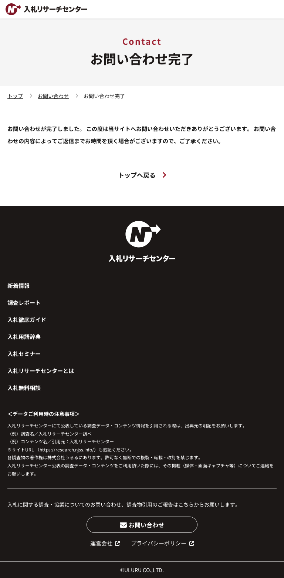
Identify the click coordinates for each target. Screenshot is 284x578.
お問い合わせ (53, 96)
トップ (15, 96)
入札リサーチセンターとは (40, 370)
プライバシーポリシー (162, 543)
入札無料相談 (24, 388)
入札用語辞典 (24, 336)
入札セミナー (24, 353)
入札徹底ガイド (26, 319)
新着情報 (18, 285)
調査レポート (24, 302)
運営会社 (105, 543)
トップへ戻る (142, 174)
